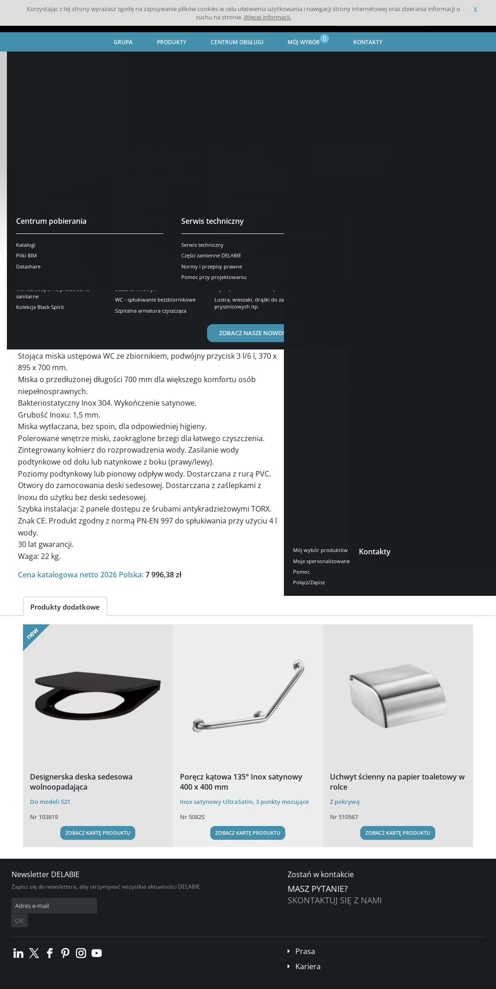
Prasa (305, 937)
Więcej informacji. (267, 17)
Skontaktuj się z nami (335, 900)
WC (224, 62)
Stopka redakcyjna (186, 982)
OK (157, 906)
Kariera (308, 953)
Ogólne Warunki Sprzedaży (73, 982)
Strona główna (31, 62)
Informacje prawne (134, 982)
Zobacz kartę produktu (97, 832)
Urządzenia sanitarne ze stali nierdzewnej (152, 62)
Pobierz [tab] (161, 278)
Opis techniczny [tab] (106, 278)
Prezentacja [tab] (45, 278)
